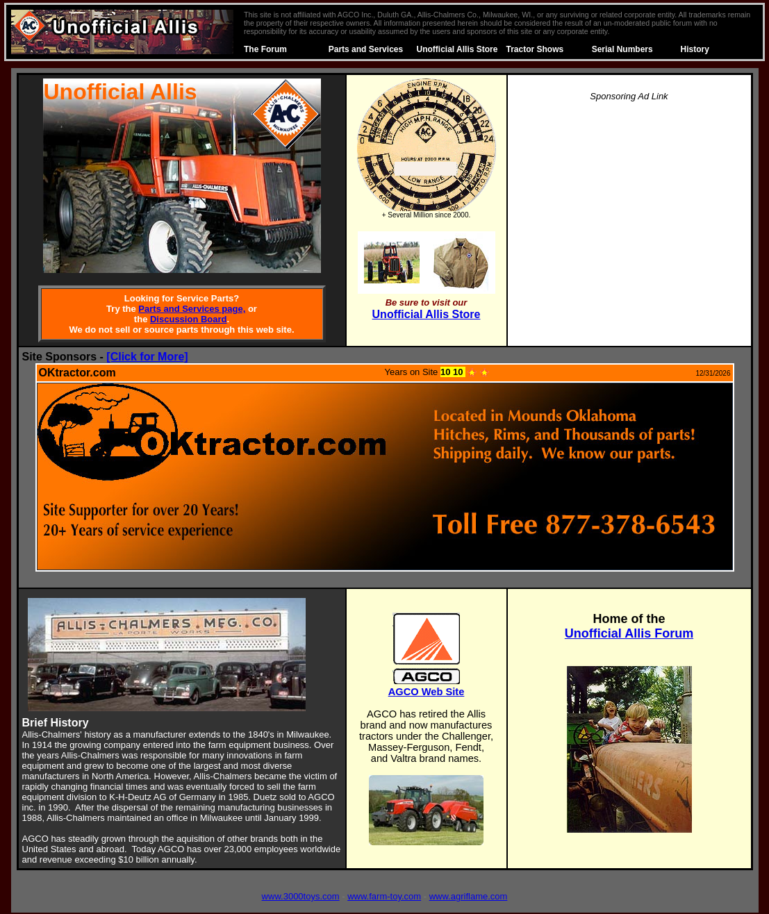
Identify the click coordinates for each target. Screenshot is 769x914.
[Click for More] (147, 357)
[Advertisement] (629, 211)
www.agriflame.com (468, 896)
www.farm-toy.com (384, 896)
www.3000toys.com (301, 896)
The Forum (265, 49)
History (695, 49)
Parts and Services (366, 49)
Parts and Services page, (191, 309)
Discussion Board (188, 319)
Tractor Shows (535, 49)
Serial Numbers (622, 49)
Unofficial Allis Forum (629, 633)
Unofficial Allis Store (457, 49)
